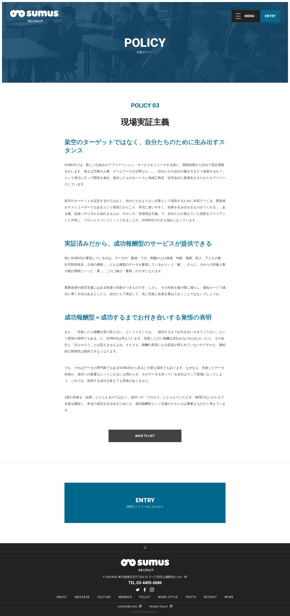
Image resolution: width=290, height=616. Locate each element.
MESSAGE (82, 597)
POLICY (144, 597)
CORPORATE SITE (127, 606)
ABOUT (62, 597)
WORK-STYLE (168, 597)
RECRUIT (210, 597)
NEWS (229, 597)
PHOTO (191, 597)
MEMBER (125, 597)
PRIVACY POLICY (158, 606)
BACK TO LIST (145, 435)
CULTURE (104, 597)
